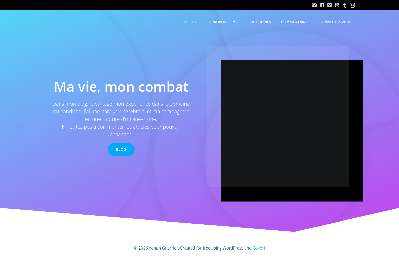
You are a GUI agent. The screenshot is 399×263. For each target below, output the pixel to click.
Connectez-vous (335, 21)
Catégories (260, 21)
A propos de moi (223, 21)
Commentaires (295, 21)
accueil (191, 21)
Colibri (259, 248)
